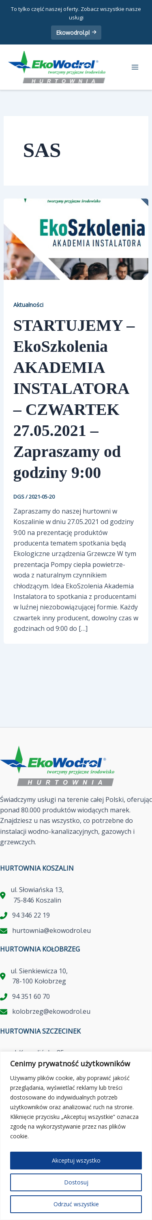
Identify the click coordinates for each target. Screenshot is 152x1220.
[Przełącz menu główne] (135, 67)
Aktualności (28, 305)
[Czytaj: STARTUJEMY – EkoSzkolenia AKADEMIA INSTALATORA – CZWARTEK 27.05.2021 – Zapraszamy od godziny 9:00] (76, 238)
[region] (76, 1135)
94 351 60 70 (31, 996)
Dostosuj (76, 1182)
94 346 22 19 (31, 915)
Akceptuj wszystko (76, 1160)
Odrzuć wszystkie (76, 1204)
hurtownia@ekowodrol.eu (51, 930)
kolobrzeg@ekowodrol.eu (51, 1011)
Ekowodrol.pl (76, 32)
